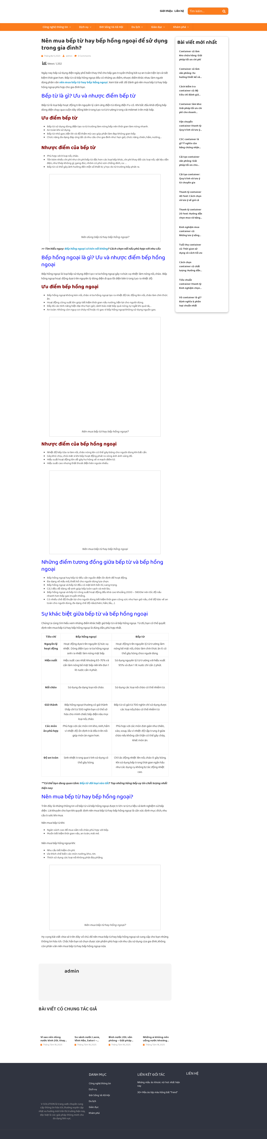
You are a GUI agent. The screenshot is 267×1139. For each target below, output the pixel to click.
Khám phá (179, 27)
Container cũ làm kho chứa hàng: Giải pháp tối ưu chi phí (190, 55)
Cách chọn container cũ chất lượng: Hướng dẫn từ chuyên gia (189, 266)
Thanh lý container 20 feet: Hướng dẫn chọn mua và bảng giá (190, 214)
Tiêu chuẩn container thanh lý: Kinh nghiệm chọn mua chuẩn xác (190, 284)
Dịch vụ (83, 27)
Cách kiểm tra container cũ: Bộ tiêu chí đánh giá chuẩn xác (189, 91)
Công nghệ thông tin (55, 27)
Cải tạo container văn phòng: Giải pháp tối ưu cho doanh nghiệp (189, 161)
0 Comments (83, 56)
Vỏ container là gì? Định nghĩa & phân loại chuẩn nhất (190, 301)
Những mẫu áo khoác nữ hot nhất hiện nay (158, 1084)
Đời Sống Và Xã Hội (111, 27)
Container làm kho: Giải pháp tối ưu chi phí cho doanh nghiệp (190, 108)
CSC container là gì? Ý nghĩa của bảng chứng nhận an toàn (189, 143)
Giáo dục (156, 27)
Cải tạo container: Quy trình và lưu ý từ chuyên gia (189, 178)
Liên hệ (179, 11)
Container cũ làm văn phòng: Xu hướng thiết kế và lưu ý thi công (189, 73)
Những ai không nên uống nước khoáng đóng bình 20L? (156, 1039)
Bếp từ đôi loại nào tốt (94, 783)
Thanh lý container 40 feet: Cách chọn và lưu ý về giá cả (190, 196)
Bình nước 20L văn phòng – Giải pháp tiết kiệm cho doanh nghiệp (121, 1039)
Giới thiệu (166, 11)
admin (69, 56)
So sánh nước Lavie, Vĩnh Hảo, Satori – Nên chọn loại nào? (87, 1039)
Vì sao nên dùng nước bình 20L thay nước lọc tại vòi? (52, 1039)
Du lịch (135, 27)
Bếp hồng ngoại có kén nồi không (86, 248)
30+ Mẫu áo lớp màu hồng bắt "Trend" (157, 1092)
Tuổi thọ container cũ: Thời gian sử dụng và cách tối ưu (190, 249)
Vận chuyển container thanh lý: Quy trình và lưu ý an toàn (190, 126)
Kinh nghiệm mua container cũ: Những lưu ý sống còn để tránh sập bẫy (189, 231)
